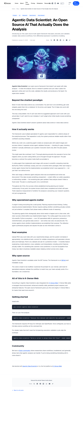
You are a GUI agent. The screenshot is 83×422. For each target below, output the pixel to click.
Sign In (70, 3)
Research (25, 15)
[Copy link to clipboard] (69, 40)
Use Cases (27, 3)
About (22, 3)
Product (15, 15)
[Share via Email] (66, 40)
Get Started (76, 3)
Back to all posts (18, 390)
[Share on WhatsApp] (63, 40)
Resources (48, 3)
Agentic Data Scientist (29, 366)
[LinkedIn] (52, 3)
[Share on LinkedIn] (54, 40)
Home (16, 3)
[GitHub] (55, 3)
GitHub (63, 260)
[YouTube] (58, 3)
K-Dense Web (53, 283)
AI (19, 15)
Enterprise (40, 3)
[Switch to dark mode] (62, 3)
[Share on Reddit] (60, 40)
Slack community (24, 350)
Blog (18, 9)
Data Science (41, 15)
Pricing (33, 3)
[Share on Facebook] (57, 40)
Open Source (33, 15)
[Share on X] (51, 40)
